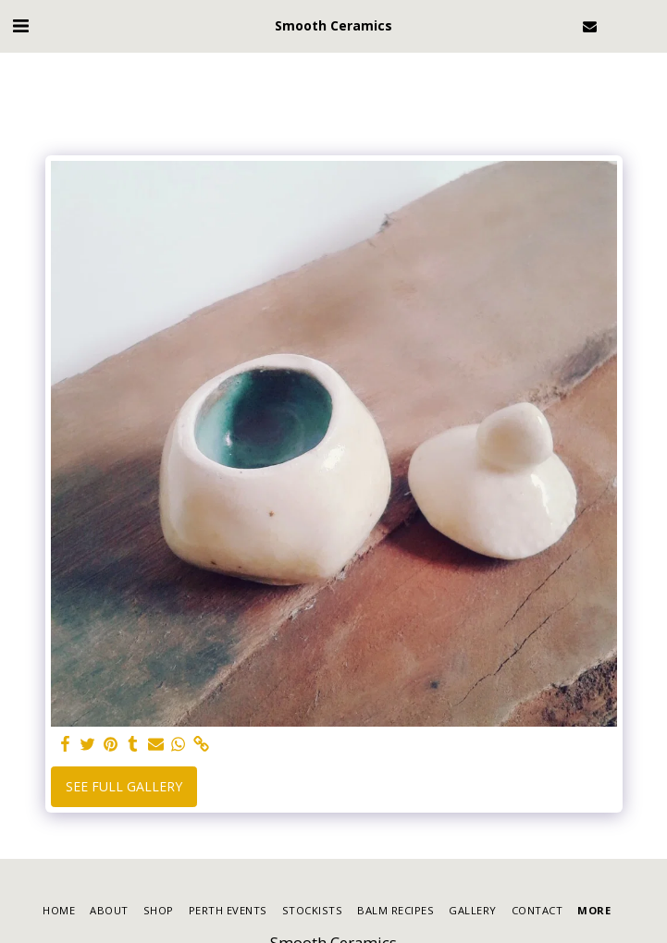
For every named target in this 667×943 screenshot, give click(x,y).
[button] (20, 25)
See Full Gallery (124, 786)
